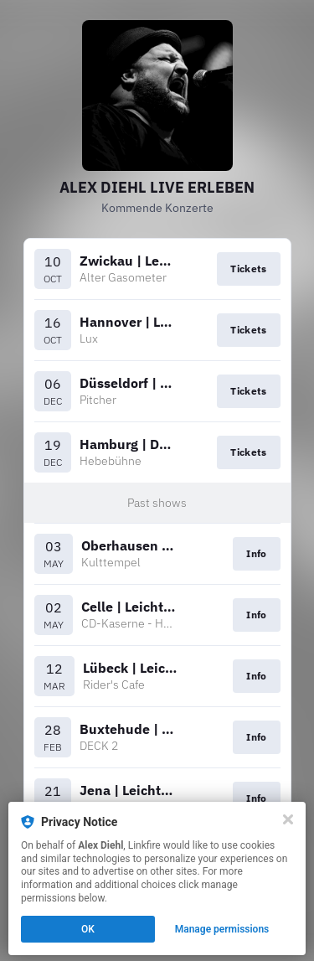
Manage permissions (222, 929)
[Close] (288, 819)
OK (88, 929)
